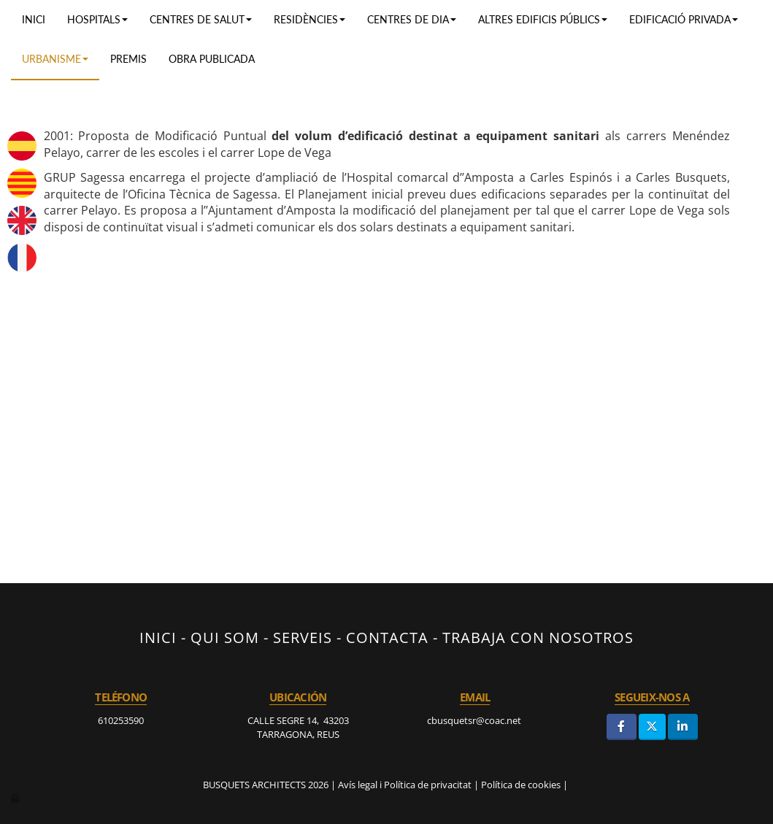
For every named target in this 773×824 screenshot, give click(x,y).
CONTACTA (387, 637)
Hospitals (97, 19)
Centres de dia (411, 19)
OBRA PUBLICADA (212, 59)
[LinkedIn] (683, 726)
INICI (158, 637)
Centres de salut (201, 19)
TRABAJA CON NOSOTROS (538, 637)
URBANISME (55, 59)
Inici (33, 19)
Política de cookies (521, 784)
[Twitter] (652, 726)
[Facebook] (622, 726)
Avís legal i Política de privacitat (405, 784)
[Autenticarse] (16, 797)
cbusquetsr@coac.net (475, 720)
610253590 (121, 720)
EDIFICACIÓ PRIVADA (683, 19)
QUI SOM (225, 637)
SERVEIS (302, 637)
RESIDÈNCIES (309, 19)
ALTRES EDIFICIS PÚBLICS (542, 19)
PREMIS (128, 59)
